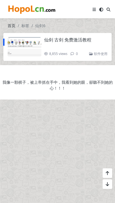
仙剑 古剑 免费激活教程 (67, 40)
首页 (11, 25)
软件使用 (98, 53)
